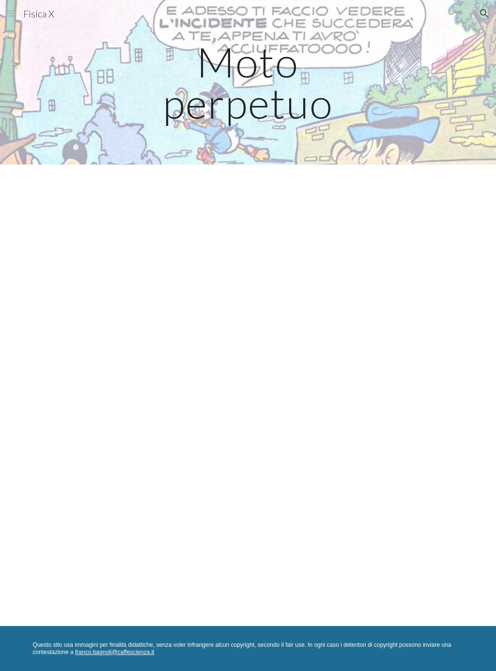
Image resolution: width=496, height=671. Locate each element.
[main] (248, 82)
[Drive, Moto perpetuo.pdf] (248, 395)
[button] (11, 13)
